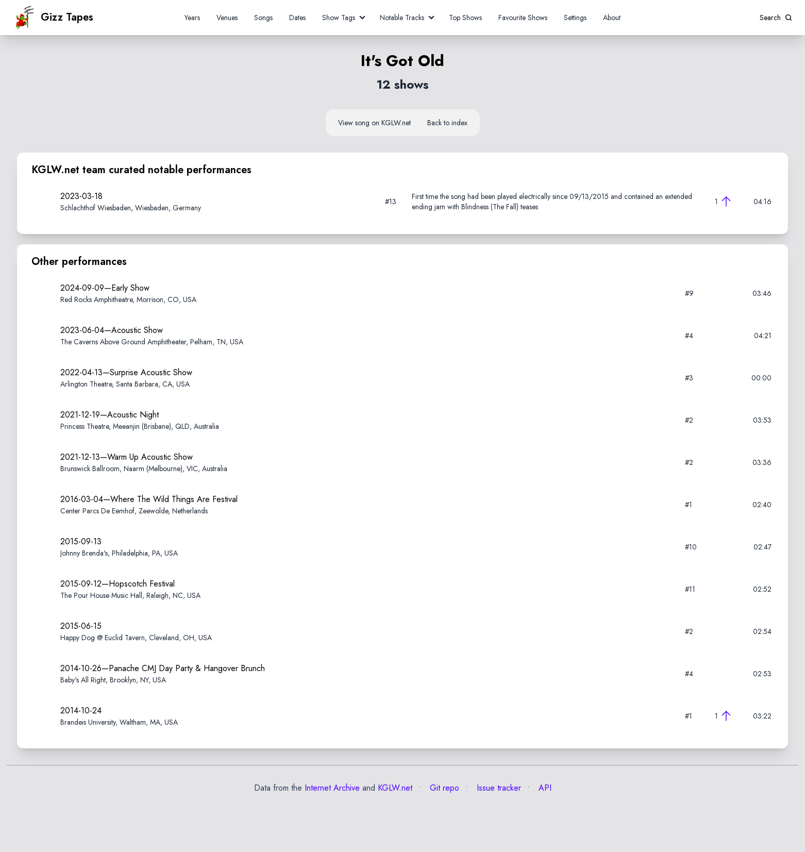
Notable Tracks (402, 17)
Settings (575, 17)
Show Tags (338, 17)
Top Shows (465, 17)
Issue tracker (497, 788)
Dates (297, 17)
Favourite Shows (522, 17)
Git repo (443, 788)
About (611, 17)
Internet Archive (332, 788)
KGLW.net (395, 788)
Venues (227, 17)
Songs (263, 17)
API (543, 788)
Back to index (447, 123)
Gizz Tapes (53, 17)
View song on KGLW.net (374, 123)
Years (192, 17)
